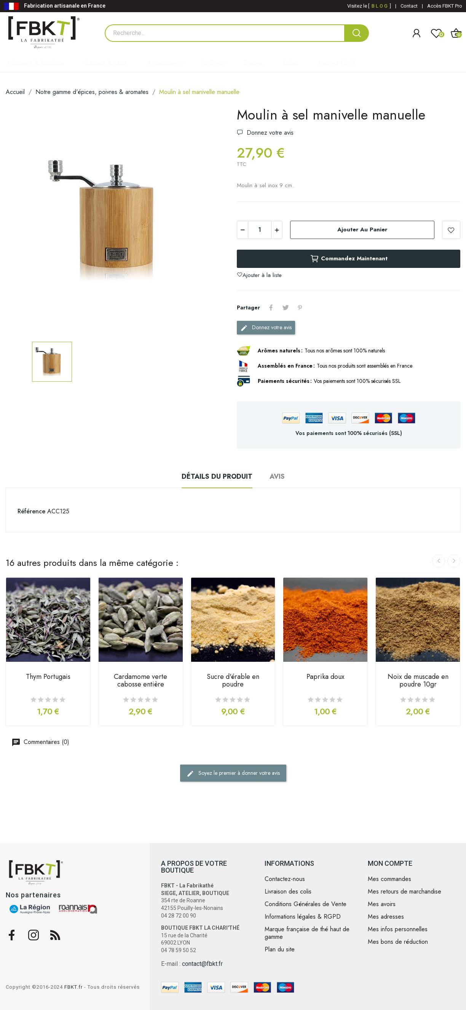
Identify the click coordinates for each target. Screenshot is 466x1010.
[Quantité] (259, 230)
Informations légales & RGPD (303, 917)
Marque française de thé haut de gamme (307, 933)
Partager (271, 307)
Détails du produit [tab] (217, 476)
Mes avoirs (382, 904)
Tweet (285, 307)
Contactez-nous (285, 879)
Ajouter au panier (362, 229)
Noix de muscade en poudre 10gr (418, 681)
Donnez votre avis (269, 132)
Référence (31, 511)
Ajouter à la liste (451, 230)
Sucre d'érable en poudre (233, 681)
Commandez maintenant (349, 258)
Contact (409, 6)
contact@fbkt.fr (202, 963)
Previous (438, 560)
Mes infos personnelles (398, 929)
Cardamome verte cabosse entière (140, 681)
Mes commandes (389, 879)
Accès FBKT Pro (444, 6)
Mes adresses (386, 917)
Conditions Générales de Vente (305, 904)
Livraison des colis (288, 891)
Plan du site (280, 949)
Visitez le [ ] (369, 6)
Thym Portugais (48, 677)
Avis (277, 476)
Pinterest (300, 307)
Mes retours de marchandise (404, 891)
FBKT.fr (73, 987)
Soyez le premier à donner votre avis (233, 773)
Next (453, 560)
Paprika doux (325, 677)
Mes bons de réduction (398, 942)
